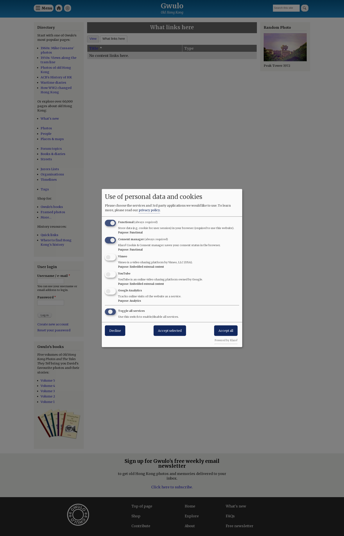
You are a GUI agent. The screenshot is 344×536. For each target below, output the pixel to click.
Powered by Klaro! (226, 340)
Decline (115, 331)
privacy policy (149, 210)
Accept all (226, 331)
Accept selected (170, 331)
